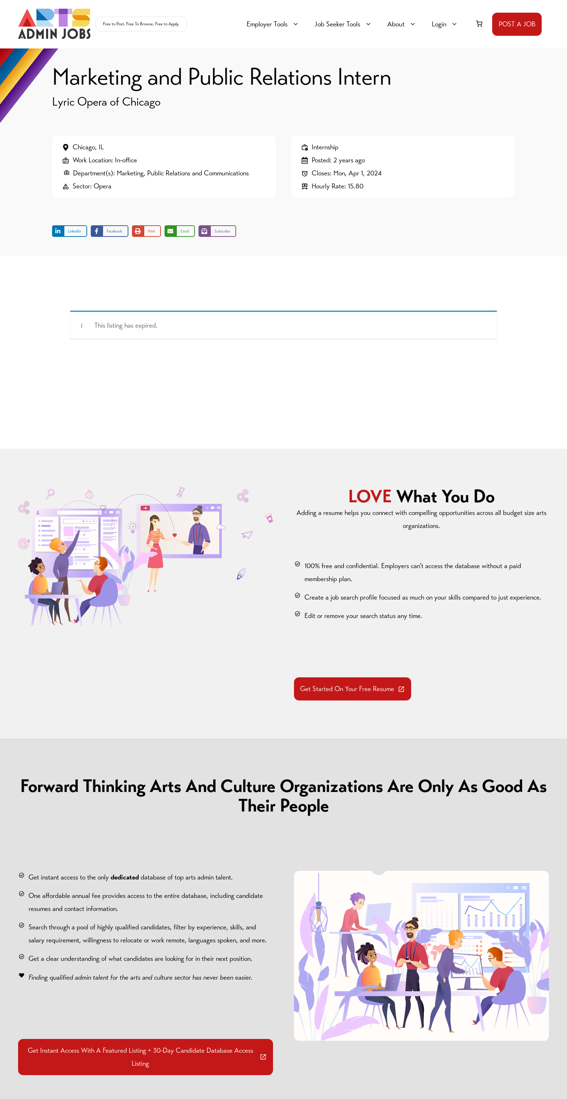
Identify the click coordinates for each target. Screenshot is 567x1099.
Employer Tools (273, 24)
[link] (479, 23)
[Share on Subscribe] (217, 231)
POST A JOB (517, 24)
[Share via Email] (180, 231)
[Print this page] (146, 231)
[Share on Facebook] (109, 231)
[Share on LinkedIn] (69, 231)
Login (445, 24)
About (402, 24)
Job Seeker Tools (344, 24)
